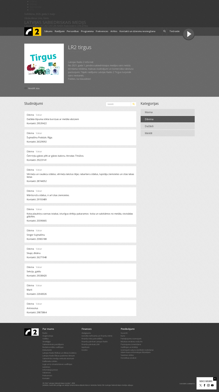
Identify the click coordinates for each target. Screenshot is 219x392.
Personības (73, 31)
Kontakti (45, 378)
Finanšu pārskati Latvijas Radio (95, 341)
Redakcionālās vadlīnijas (53, 347)
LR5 (55, 25)
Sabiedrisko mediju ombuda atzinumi (58, 358)
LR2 (46, 25)
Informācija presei (50, 370)
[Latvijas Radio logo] (32, 31)
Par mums (48, 328)
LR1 (41, 25)
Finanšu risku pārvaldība (92, 338)
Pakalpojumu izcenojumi (131, 338)
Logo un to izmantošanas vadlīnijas (57, 364)
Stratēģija (46, 341)
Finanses (87, 328)
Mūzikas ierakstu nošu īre (131, 341)
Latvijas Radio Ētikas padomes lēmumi (58, 355)
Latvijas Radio (31, 25)
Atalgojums (86, 333)
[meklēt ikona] (164, 31)
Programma (87, 31)
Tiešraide (174, 31)
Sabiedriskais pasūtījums (53, 344)
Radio (44, 333)
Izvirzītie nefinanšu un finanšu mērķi (97, 336)
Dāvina (149, 119)
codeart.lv (191, 383)
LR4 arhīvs (82, 25)
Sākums (48, 31)
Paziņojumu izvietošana (131, 344)
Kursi (123, 336)
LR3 (50, 25)
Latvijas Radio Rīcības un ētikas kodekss (59, 353)
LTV (32, 9)
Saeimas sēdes (127, 355)
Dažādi (149, 126)
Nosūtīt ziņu (34, 88)
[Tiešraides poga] (189, 34)
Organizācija (47, 336)
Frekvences (102, 31)
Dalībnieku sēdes (49, 361)
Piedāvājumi (128, 328)
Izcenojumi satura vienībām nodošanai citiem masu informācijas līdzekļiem (137, 351)
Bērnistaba (35, 7)
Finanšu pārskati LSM (90, 344)
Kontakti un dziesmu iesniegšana (137, 31)
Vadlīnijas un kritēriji (129, 347)
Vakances (46, 372)
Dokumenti (47, 350)
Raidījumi (60, 31)
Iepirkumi (85, 347)
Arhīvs (113, 31)
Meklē (148, 133)
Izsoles (85, 350)
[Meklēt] (133, 104)
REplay (33, 4)
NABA (60, 25)
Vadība (45, 338)
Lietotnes (46, 367)
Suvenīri (124, 333)
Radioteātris (70, 25)
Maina (149, 112)
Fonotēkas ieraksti (128, 358)
